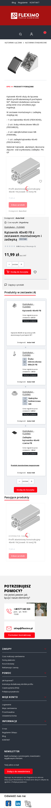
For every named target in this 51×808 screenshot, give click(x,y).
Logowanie (6, 704)
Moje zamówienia (9, 708)
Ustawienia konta (9, 715)
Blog (14, 2)
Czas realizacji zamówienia (13, 656)
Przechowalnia (8, 712)
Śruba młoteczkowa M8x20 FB (34, 361)
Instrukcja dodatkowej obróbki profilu (17, 684)
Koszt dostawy (8, 663)
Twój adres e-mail (11, 765)
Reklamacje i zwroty (10, 667)
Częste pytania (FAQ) (10, 688)
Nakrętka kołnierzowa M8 (34, 401)
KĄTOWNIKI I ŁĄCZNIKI (13, 43)
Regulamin (23, 2)
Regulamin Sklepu (9, 732)
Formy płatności (8, 660)
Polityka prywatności (10, 691)
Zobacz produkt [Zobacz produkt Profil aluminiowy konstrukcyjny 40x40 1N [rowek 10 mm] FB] (18, 205)
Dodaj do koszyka (19, 271)
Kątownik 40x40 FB (31, 310)
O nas (4, 728)
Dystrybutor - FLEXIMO (28, 305)
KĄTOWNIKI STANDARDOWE (36, 43)
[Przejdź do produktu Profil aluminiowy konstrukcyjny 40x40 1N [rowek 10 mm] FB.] (25, 171)
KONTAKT (34, 2)
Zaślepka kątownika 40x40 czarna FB (30, 440)
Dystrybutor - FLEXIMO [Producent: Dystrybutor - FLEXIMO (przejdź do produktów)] (14, 227)
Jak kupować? (7, 680)
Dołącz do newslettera (18, 771)
